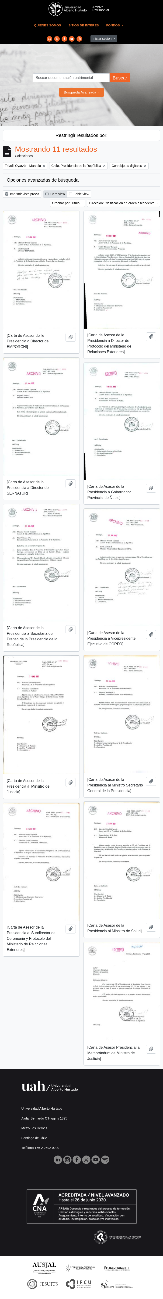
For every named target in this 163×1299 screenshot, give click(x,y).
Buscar (120, 77)
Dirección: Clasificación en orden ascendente (122, 203)
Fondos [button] (113, 25)
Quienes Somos (47, 25)
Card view (55, 194)
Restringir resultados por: (81, 135)
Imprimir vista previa (22, 194)
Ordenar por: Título (66, 203)
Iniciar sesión (103, 38)
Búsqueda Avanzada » (81, 92)
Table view (79, 194)
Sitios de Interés (84, 25)
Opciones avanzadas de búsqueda (43, 180)
